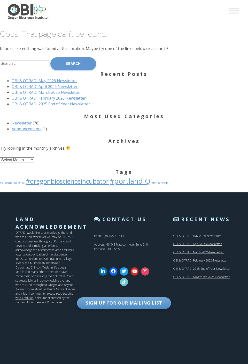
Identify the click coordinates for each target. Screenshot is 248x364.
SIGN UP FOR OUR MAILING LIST (124, 303)
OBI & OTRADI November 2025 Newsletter (201, 277)
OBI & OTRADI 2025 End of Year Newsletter (51, 104)
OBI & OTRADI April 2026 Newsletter (45, 86)
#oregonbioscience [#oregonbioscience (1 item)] (12, 182)
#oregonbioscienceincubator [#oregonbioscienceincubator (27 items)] (67, 181)
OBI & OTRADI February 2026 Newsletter (49, 98)
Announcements (26, 128)
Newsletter (22, 123)
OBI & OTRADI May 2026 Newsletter (44, 80)
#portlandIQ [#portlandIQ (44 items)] (130, 181)
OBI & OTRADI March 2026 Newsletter (46, 92)
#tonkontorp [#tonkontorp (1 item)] (159, 182)
